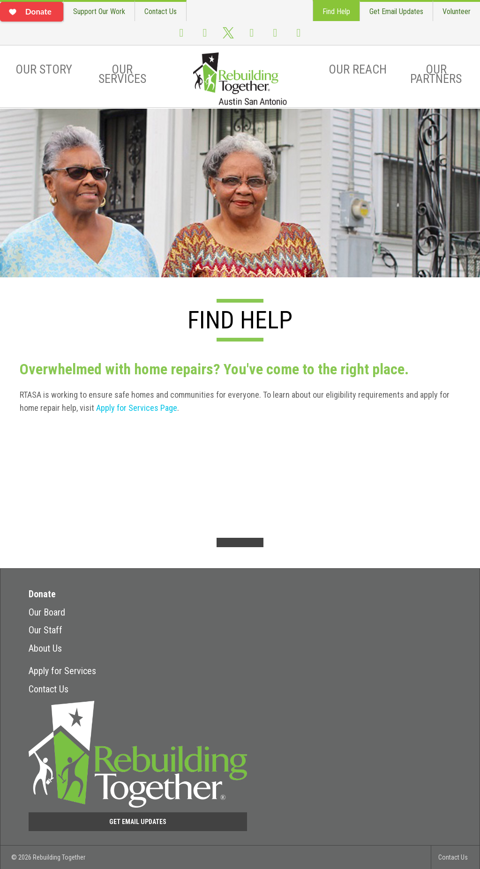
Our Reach (358, 69)
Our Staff (45, 630)
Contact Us (160, 11)
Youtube (251, 37)
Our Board (47, 612)
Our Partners (436, 74)
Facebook (181, 37)
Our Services (122, 74)
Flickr (275, 37)
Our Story (43, 69)
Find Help (336, 11)
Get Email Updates (396, 11)
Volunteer (456, 11)
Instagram (205, 37)
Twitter (228, 37)
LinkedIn (298, 37)
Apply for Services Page (136, 408)
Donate (42, 594)
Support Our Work (99, 11)
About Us (45, 648)
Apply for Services (62, 670)
